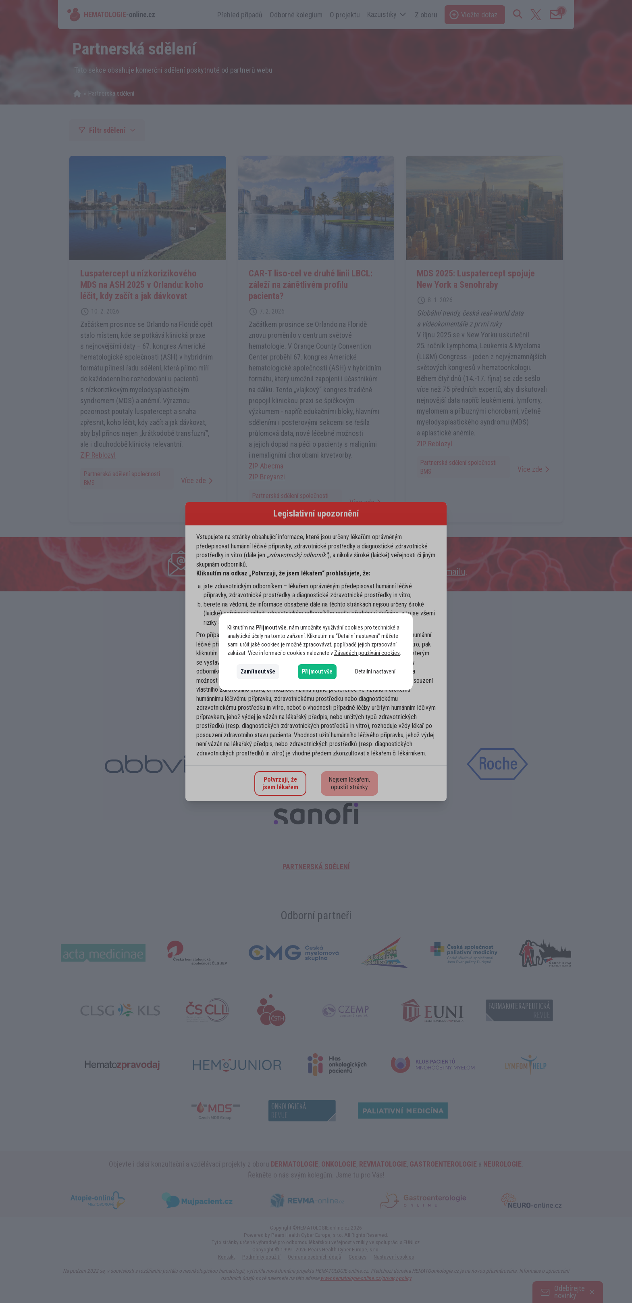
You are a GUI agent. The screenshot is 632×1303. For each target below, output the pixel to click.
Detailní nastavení (375, 671)
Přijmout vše (317, 671)
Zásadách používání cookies (367, 653)
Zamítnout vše (258, 671)
